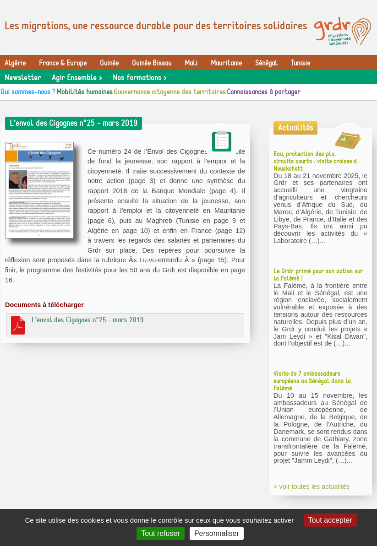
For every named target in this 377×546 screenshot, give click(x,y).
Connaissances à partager (264, 92)
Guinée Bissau (151, 63)
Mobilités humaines (84, 92)
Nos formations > (139, 78)
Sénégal (266, 63)
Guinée (109, 63)
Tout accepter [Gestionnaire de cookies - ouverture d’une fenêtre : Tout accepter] (330, 520)
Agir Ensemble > (77, 78)
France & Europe (63, 63)
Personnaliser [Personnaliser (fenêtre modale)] (216, 533)
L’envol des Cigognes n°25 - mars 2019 (76, 325)
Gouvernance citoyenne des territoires (170, 92)
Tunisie (300, 63)
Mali (191, 63)
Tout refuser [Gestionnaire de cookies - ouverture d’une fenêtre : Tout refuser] (160, 533)
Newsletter (23, 78)
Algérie (15, 63)
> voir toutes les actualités (311, 486)
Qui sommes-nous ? (27, 92)
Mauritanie (226, 63)
